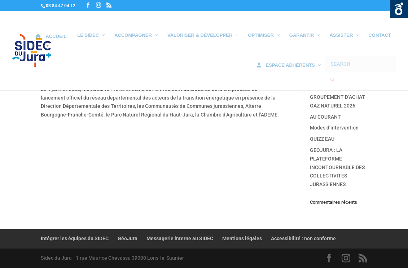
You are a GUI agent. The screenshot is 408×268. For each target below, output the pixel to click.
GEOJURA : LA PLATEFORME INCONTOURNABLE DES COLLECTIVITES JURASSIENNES (337, 167)
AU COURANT (325, 117)
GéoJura (127, 238)
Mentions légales (242, 238)
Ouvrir (399, 9)
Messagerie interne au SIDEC (179, 238)
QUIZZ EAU (322, 139)
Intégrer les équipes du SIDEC (75, 238)
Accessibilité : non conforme (303, 238)
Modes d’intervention (334, 128)
